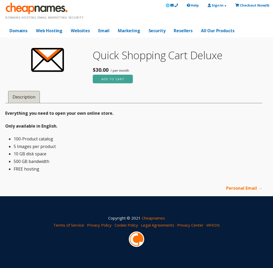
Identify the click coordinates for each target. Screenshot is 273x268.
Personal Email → (244, 188)
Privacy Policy (99, 225)
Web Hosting (49, 31)
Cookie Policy (126, 225)
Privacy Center (190, 225)
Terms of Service (68, 225)
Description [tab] (24, 97)
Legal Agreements (157, 225)
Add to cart (112, 79)
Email (104, 31)
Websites (80, 31)
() (252, 5)
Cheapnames (153, 218)
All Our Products (217, 31)
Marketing (129, 31)
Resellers (183, 31)
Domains (18, 31)
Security (157, 31)
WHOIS (213, 225)
